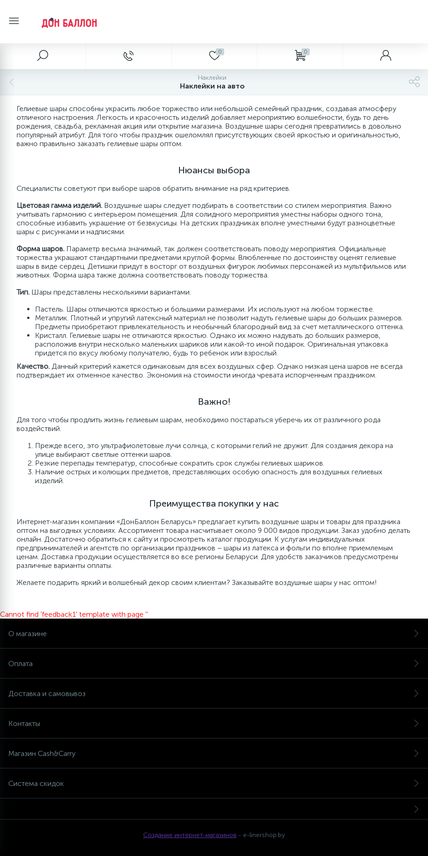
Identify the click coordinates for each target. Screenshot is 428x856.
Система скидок (214, 783)
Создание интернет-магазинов (190, 835)
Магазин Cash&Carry (214, 753)
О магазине (214, 633)
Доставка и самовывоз (214, 693)
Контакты (214, 723)
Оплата (214, 663)
